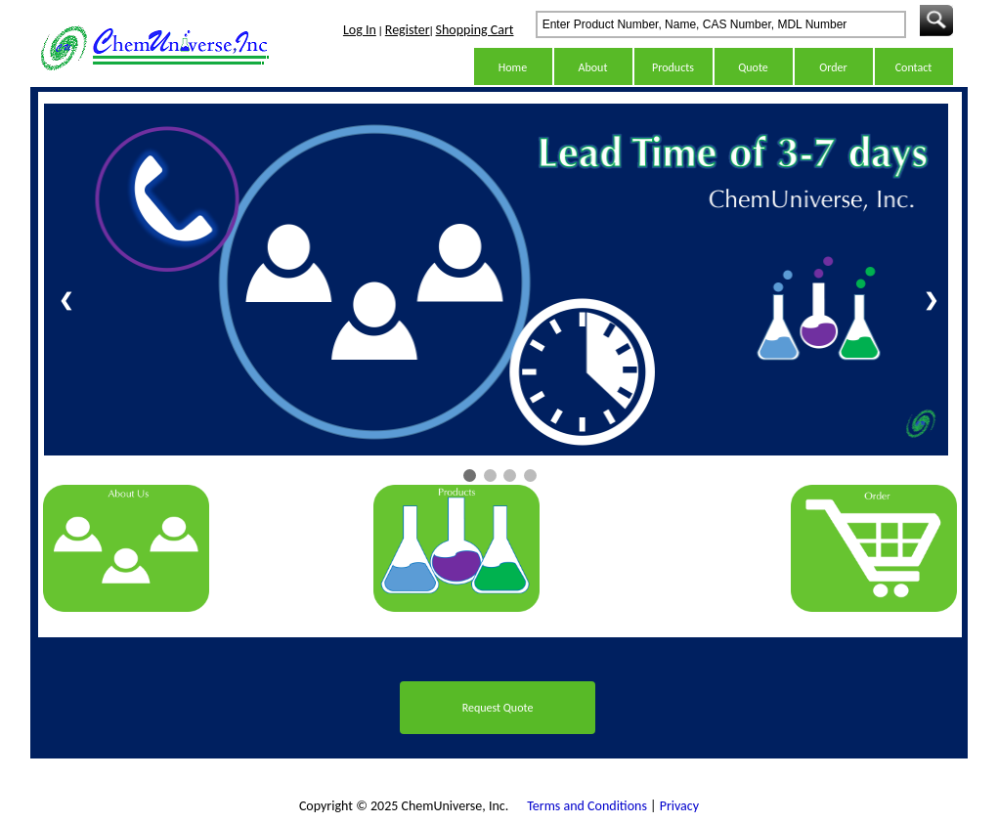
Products (673, 67)
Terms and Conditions (587, 806)
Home (513, 67)
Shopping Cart (475, 30)
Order (832, 67)
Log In (359, 30)
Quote (753, 67)
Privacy (679, 806)
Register (407, 30)
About (593, 67)
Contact (914, 67)
